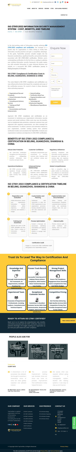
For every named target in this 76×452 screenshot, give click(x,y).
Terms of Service (55, 451)
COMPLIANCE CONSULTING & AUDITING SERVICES (17, 347)
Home (28, 8)
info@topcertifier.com (47, 2)
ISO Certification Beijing (44, 411)
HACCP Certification (28, 425)
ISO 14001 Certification (28, 414)
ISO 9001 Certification (28, 411)
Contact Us (64, 15)
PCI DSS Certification (28, 428)
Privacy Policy (64, 446)
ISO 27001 (18, 32)
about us (34, 8)
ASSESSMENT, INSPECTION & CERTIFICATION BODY (38, 350)
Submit (55, 102)
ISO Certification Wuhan (44, 418)
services (40, 8)
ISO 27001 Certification (28, 421)
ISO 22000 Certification (28, 418)
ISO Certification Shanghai (44, 416)
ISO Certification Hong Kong (45, 414)
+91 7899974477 (36, 2)
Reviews (47, 8)
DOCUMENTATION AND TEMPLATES (57, 349)
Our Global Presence (61, 8)
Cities (52, 8)
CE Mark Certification (28, 423)
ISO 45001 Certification (28, 416)
